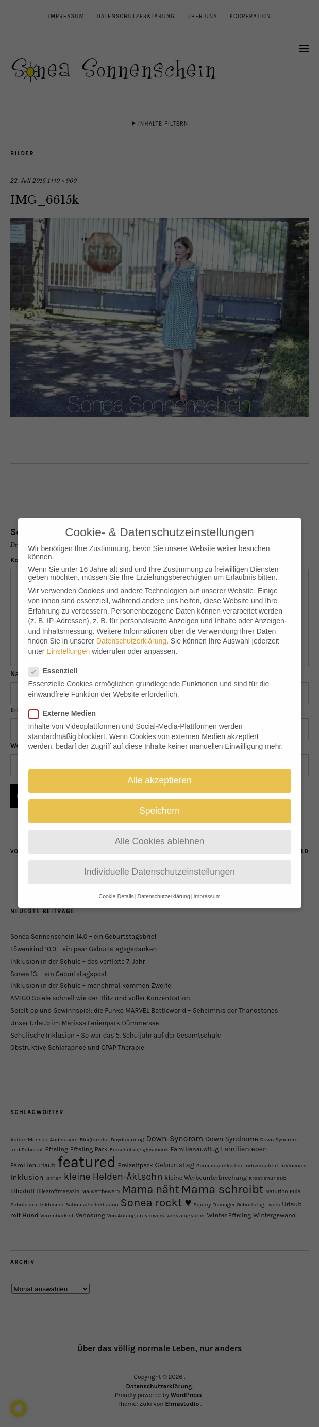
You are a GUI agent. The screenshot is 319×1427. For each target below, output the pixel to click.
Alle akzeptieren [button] (159, 773)
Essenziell (57, 664)
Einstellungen (68, 644)
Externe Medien (66, 706)
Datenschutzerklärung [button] (164, 889)
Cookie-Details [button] (116, 889)
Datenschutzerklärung (131, 634)
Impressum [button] (206, 889)
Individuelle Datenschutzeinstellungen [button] (159, 864)
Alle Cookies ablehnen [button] (159, 834)
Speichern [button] (159, 803)
